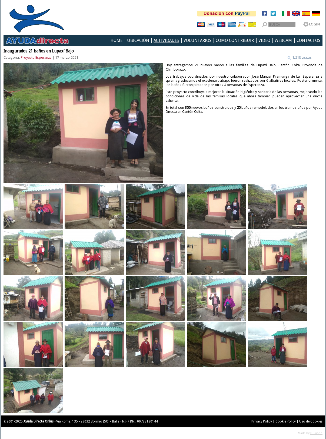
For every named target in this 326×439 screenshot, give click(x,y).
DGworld (316, 433)
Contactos (308, 40)
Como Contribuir (235, 40)
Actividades (166, 40)
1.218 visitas (301, 57)
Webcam (283, 40)
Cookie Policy (285, 421)
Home (116, 40)
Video (264, 40)
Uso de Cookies (310, 421)
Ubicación (138, 40)
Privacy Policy (261, 421)
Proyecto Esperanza (36, 57)
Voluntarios (197, 40)
